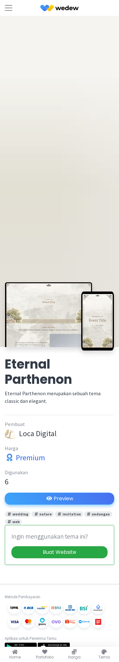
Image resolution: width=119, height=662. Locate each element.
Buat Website (59, 552)
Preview (59, 498)
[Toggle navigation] (8, 8)
